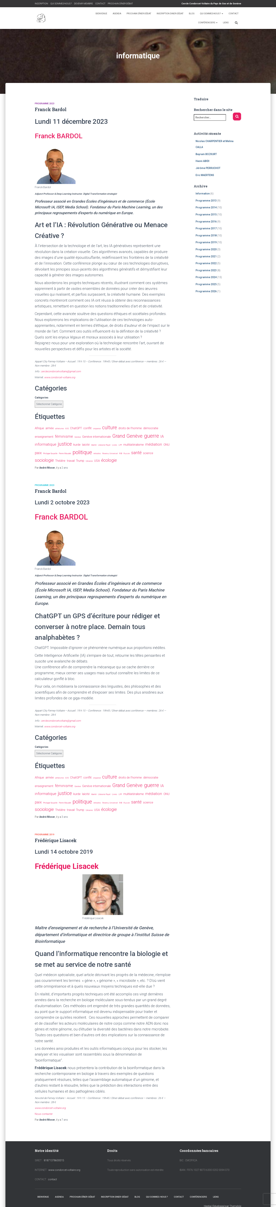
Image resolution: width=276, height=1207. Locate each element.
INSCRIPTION (41, 3)
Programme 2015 (206, 214)
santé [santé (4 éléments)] (136, 452)
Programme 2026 (206, 291)
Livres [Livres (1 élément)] (114, 445)
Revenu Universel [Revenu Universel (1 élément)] (110, 453)
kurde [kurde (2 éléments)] (77, 444)
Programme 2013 (206, 200)
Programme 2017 (206, 228)
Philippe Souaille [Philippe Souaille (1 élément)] (50, 453)
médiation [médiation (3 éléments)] (153, 444)
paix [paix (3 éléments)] (38, 453)
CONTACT (100, 3)
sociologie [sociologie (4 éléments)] (44, 460)
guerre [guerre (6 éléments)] (151, 436)
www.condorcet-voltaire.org (64, 1170)
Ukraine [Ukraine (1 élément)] (89, 461)
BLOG (192, 13)
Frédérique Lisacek (56, 840)
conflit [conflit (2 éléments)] (87, 428)
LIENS (226, 22)
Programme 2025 (206, 284)
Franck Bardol (50, 109)
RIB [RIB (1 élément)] (120, 453)
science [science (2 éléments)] (148, 453)
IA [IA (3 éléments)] (162, 436)
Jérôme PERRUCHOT (208, 168)
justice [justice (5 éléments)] (65, 444)
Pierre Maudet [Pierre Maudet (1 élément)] (65, 453)
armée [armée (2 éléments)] (49, 428)
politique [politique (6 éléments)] (82, 452)
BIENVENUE (101, 13)
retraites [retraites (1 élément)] (97, 453)
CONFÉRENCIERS (208, 22)
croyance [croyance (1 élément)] (97, 428)
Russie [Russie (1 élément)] (127, 453)
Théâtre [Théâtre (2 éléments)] (60, 460)
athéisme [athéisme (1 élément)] (59, 428)
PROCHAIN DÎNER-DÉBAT (120, 3)
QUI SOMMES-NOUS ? (61, 3)
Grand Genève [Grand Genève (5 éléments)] (127, 436)
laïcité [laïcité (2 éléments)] (86, 444)
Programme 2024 (206, 277)
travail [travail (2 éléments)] (71, 460)
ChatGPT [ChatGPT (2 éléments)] (76, 428)
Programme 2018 (206, 235)
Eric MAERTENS (205, 175)
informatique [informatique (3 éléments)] (45, 444)
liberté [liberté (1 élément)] (94, 445)
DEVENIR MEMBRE (83, 3)
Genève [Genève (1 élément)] (77, 437)
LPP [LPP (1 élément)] (120, 445)
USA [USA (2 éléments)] (97, 460)
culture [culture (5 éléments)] (109, 427)
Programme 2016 (206, 221)
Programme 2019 (44, 834)
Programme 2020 (206, 249)
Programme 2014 (206, 207)
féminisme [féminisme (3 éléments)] (64, 436)
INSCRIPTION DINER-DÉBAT (170, 13)
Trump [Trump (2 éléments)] (80, 460)
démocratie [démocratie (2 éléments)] (150, 428)
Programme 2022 (206, 263)
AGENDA (117, 13)
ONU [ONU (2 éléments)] (167, 444)
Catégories (41, 397)
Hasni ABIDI (202, 161)
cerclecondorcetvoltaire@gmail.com (61, 371)
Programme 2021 (206, 256)
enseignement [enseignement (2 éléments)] (44, 436)
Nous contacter (44, 1113)
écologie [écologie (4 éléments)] (109, 460)
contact (52, 1179)
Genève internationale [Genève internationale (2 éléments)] (96, 436)
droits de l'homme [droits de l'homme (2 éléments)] (130, 428)
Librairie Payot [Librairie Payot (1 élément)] (104, 445)
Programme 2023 (44, 103)
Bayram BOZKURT (206, 154)
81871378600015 (54, 1160)
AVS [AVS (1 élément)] (67, 428)
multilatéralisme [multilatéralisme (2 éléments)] (133, 444)
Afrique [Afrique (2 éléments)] (39, 428)
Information (203, 193)
